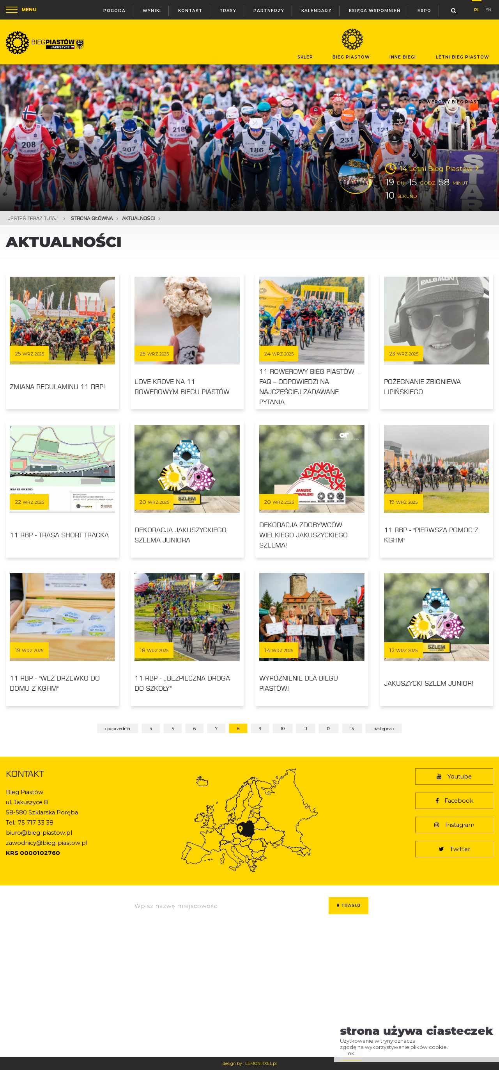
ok (351, 1054)
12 (329, 728)
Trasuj (349, 905)
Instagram (454, 824)
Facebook (454, 800)
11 (305, 728)
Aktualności (138, 218)
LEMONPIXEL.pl (261, 1063)
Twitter (454, 849)
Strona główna (92, 218)
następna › (383, 728)
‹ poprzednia (117, 728)
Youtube (454, 776)
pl (477, 8)
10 (283, 728)
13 (352, 728)
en (488, 9)
